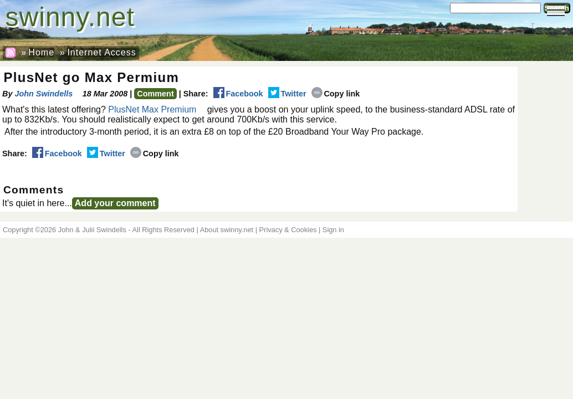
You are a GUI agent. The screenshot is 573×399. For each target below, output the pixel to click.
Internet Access (101, 52)
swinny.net (70, 17)
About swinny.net (227, 230)
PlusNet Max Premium (152, 109)
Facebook (238, 93)
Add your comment (115, 203)
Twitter (287, 93)
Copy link (335, 93)
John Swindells (43, 93)
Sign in (333, 230)
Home (41, 52)
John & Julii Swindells (92, 230)
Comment (155, 93)
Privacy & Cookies (288, 230)
